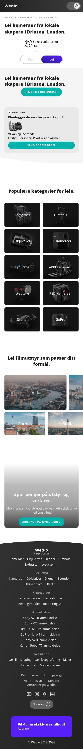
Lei (52, 59)
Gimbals (64, 559)
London (40, 17)
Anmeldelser (41, 612)
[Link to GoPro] (60, 319)
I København (33, 584)
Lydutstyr (32, 564)
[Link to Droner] (22, 319)
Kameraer (26, 17)
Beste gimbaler (29, 604)
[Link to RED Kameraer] (60, 293)
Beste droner (52, 598)
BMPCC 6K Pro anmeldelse (40, 629)
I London (64, 579)
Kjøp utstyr (41, 553)
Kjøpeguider (41, 593)
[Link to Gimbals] (60, 215)
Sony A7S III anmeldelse (40, 618)
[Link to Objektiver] (22, 241)
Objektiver (34, 559)
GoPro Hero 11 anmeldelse (40, 634)
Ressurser (41, 654)
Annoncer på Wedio (41, 685)
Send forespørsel (41, 145)
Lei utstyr (41, 573)
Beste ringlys (52, 604)
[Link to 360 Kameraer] (60, 241)
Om (45, 675)
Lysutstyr (48, 564)
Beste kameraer (29, 598)
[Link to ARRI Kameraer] (60, 267)
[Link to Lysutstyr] (22, 293)
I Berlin (50, 584)
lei (16, 17)
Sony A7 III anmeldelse (40, 640)
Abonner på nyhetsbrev (41, 522)
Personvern (29, 675)
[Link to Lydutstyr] (22, 267)
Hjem (7, 17)
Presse (57, 676)
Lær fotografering (47, 660)
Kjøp (31, 59)
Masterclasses (50, 665)
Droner (50, 559)
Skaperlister (28, 665)
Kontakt (53, 681)
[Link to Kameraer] (22, 215)
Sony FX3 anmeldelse (40, 623)
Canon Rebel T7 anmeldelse (40, 646)
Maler (67, 660)
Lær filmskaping (20, 660)
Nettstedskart (34, 681)
